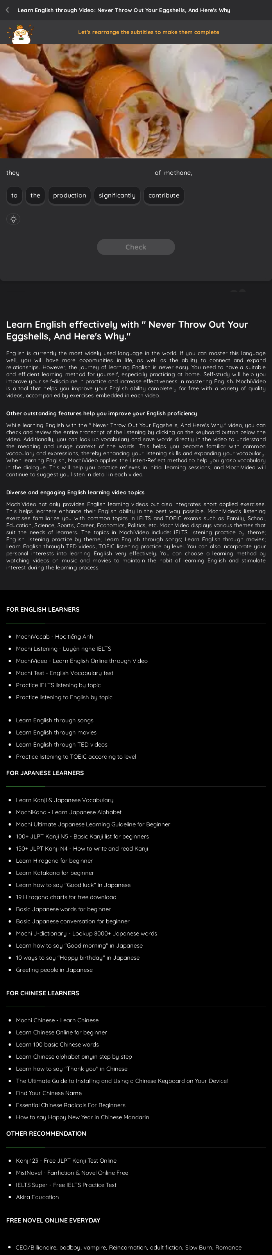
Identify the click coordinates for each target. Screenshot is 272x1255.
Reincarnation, (128, 1247)
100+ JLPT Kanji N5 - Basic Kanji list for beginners (82, 836)
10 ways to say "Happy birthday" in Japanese (78, 957)
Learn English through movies (56, 732)
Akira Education (37, 1197)
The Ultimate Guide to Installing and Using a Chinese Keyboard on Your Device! (122, 1080)
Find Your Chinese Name (49, 1093)
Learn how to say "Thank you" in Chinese (71, 1068)
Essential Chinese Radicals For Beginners (70, 1105)
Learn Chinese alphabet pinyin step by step (74, 1056)
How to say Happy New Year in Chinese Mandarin (82, 1117)
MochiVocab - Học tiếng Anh (54, 636)
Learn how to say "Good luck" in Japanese (73, 885)
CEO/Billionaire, (36, 1247)
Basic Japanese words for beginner (63, 909)
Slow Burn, (199, 1247)
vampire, (95, 1247)
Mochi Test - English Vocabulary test (64, 673)
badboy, (70, 1247)
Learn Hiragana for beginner (54, 860)
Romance (228, 1247)
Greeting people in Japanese (54, 969)
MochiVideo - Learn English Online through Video (82, 660)
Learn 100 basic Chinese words (57, 1044)
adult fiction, (166, 1247)
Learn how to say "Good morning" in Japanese (79, 945)
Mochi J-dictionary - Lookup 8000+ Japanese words (86, 933)
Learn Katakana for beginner (55, 872)
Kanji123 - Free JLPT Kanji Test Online (66, 1160)
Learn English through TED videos (61, 744)
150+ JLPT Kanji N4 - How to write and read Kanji (82, 848)
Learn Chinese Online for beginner (61, 1032)
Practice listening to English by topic (64, 697)
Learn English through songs (54, 720)
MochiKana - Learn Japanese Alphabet (69, 812)
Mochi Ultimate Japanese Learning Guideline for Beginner (93, 824)
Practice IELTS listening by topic (58, 685)
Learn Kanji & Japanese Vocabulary (65, 800)
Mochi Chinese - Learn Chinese (57, 1020)
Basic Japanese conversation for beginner (73, 921)
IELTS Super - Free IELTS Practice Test (66, 1185)
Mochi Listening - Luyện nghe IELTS (63, 648)
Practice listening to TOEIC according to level (76, 756)
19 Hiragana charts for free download (66, 897)
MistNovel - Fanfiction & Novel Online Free (72, 1172)
